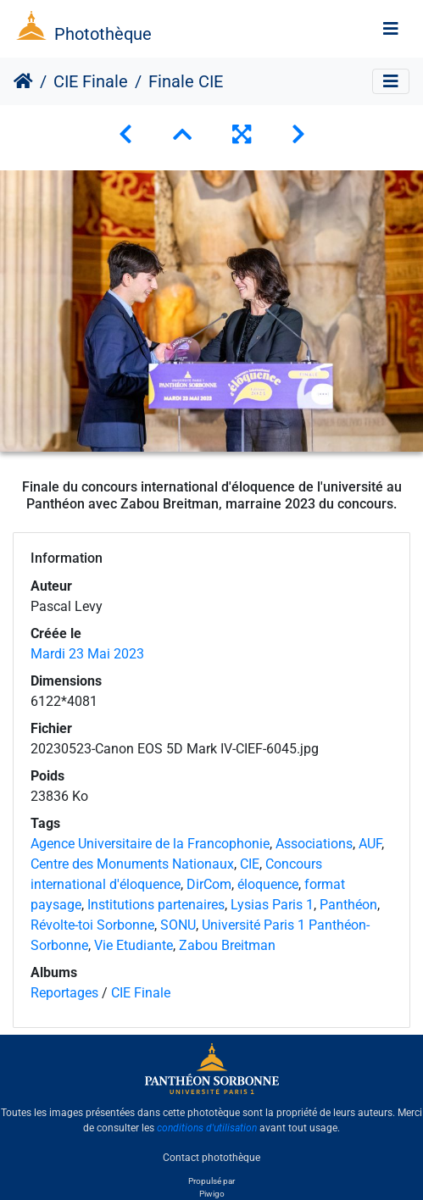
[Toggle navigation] (390, 29)
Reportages (64, 993)
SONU (178, 925)
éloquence (267, 884)
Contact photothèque (211, 1157)
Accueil (23, 81)
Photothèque (103, 34)
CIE (249, 864)
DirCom (208, 884)
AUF (370, 844)
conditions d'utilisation (207, 1128)
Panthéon (348, 905)
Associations (314, 844)
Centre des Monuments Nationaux (132, 864)
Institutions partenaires (156, 905)
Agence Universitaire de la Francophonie (150, 844)
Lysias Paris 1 (272, 905)
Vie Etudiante (133, 945)
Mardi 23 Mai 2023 (87, 654)
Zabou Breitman (227, 945)
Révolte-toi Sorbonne (92, 925)
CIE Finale (90, 81)
